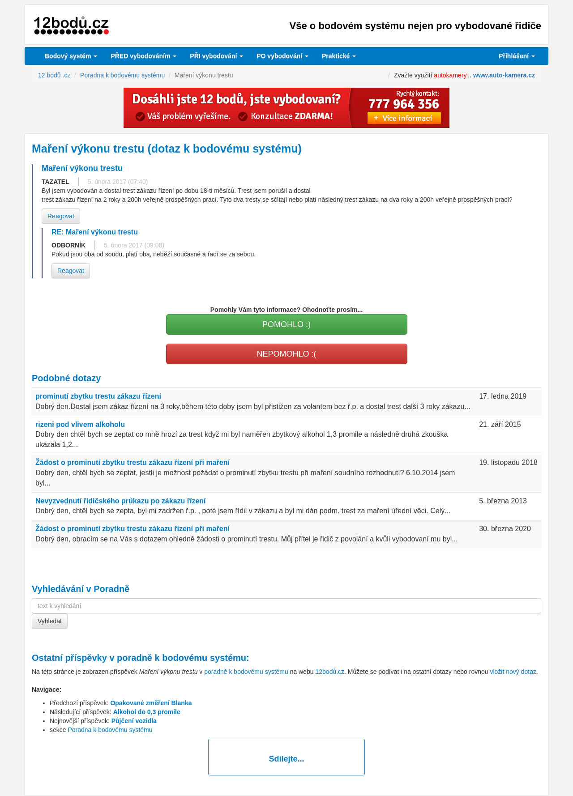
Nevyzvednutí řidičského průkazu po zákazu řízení (120, 501)
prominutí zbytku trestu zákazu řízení (98, 396)
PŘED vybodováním (143, 56)
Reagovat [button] (60, 216)
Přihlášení (517, 56)
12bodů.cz (329, 671)
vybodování (216, 56)
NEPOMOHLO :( (286, 353)
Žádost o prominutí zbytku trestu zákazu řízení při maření (132, 462)
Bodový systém (71, 56)
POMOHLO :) (286, 324)
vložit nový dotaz (513, 671)
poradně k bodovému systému (181, 658)
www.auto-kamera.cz (504, 75)
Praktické (339, 56)
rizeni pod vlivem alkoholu (80, 424)
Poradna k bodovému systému (110, 729)
